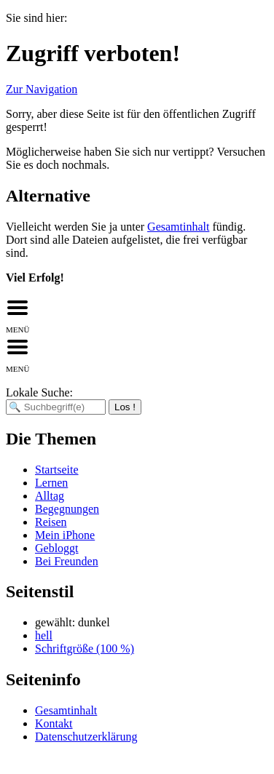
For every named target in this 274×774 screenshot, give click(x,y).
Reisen (51, 522)
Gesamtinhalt (178, 226)
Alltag (49, 496)
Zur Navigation (41, 89)
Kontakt (54, 723)
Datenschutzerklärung (86, 736)
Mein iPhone (65, 535)
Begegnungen (67, 509)
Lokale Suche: (39, 392)
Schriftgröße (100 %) (84, 648)
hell (43, 635)
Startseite (57, 469)
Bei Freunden (66, 561)
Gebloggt (57, 548)
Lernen (51, 482)
